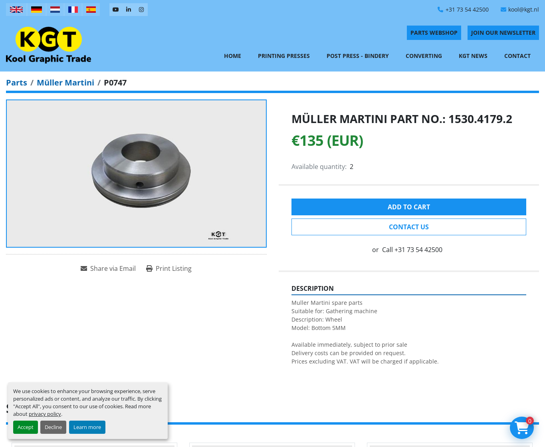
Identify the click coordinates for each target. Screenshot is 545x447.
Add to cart (409, 207)
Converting (424, 56)
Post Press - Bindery (358, 56)
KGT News (473, 56)
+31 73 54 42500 (467, 9)
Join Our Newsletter (503, 32)
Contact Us (409, 227)
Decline (53, 427)
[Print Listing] (169, 268)
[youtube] (115, 9)
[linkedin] (128, 9)
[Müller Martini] (65, 82)
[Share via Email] (108, 268)
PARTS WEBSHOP (434, 32)
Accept (26, 427)
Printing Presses (284, 56)
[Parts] (16, 82)
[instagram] (141, 9)
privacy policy (45, 413)
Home (232, 56)
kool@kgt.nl (523, 9)
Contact (517, 56)
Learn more (87, 427)
